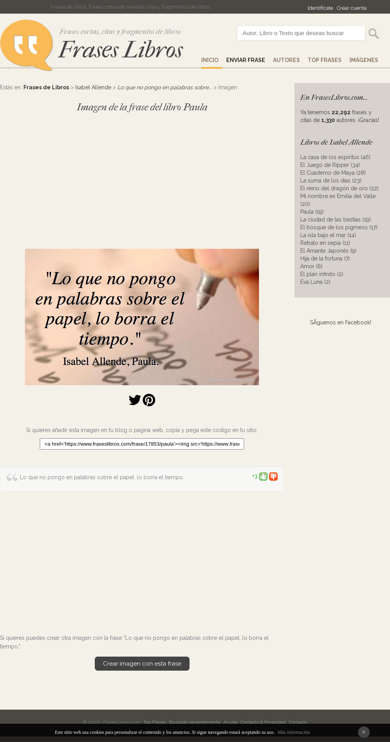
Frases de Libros (46, 87)
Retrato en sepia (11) (325, 243)
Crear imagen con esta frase (142, 663)
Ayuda (230, 722)
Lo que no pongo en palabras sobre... (164, 87)
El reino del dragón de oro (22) (339, 188)
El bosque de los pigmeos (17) (339, 227)
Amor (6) (311, 266)
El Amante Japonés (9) (328, 251)
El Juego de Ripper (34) (330, 165)
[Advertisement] (141, 177)
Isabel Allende (93, 87)
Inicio (209, 60)
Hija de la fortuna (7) (325, 258)
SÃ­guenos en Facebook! (340, 322)
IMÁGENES (363, 60)
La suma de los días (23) (331, 180)
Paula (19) (312, 212)
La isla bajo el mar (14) (328, 235)
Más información (294, 732)
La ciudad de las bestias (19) (335, 219)
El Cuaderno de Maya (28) (333, 173)
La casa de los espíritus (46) (335, 157)
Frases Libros (120, 50)
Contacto (298, 722)
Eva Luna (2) (315, 282)
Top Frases (325, 60)
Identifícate (320, 8)
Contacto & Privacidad (263, 722)
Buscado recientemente (194, 722)
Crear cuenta (352, 8)
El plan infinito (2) (321, 274)
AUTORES (286, 60)
